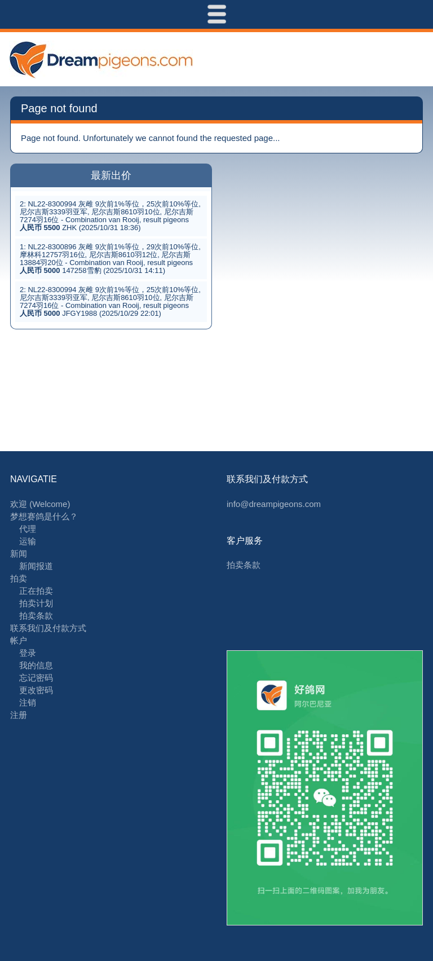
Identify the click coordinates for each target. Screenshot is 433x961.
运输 (27, 541)
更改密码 (36, 690)
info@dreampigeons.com (274, 504)
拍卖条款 (36, 615)
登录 (27, 653)
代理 (27, 529)
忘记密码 (36, 677)
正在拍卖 (36, 591)
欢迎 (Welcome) (40, 504)
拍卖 (18, 578)
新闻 (18, 553)
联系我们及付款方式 (48, 628)
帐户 (18, 640)
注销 (27, 702)
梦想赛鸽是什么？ (44, 516)
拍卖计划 (36, 603)
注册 (18, 715)
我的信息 (36, 665)
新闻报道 (36, 566)
